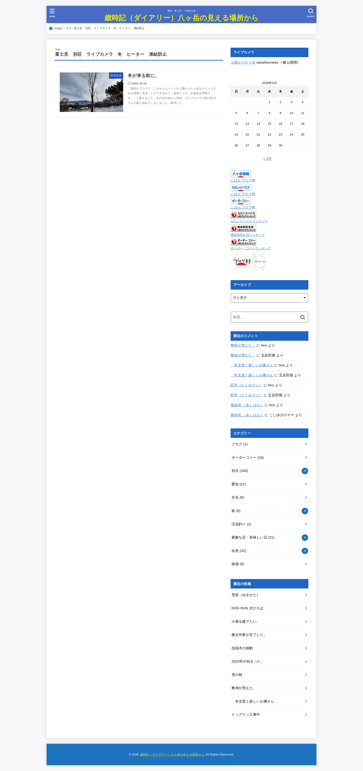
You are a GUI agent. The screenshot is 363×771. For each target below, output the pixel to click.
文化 (238, 497)
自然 (239, 551)
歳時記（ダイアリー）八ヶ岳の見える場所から (181, 17)
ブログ (239, 444)
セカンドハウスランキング (249, 221)
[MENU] (52, 12)
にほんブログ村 (243, 180)
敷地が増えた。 (243, 345)
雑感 (238, 564)
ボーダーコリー (248, 457)
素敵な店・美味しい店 (253, 537)
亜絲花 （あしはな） (247, 405)
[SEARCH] (310, 12)
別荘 (240, 471)
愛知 (239, 484)
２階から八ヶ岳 (243, 62)
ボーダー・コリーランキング (251, 248)
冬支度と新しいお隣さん (252, 365)
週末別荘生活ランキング (248, 235)
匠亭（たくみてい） (247, 385)
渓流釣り (241, 524)
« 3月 (267, 159)
